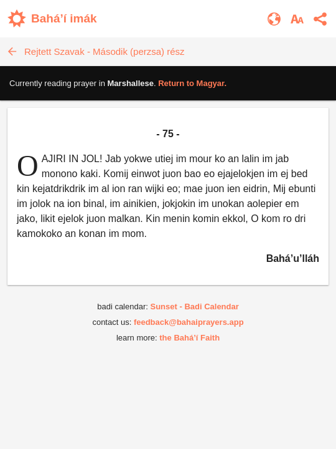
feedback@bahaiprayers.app (189, 322)
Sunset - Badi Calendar (194, 306)
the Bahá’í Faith (189, 337)
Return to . (192, 83)
